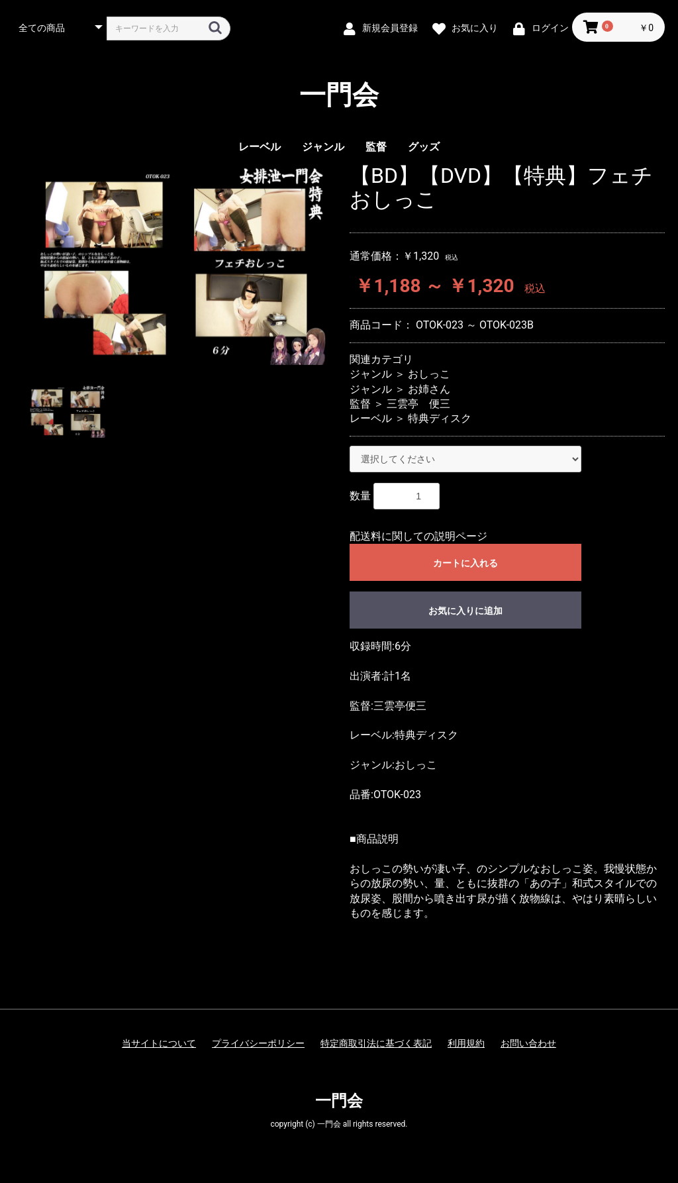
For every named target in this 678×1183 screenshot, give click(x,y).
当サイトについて (159, 1043)
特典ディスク (439, 418)
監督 (376, 146)
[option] (176, 264)
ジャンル (323, 146)
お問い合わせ (528, 1043)
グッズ (424, 146)
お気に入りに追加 (465, 610)
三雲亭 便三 (418, 403)
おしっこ (429, 374)
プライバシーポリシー (258, 1043)
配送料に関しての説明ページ (418, 536)
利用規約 (466, 1043)
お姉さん (429, 389)
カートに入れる (465, 563)
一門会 (339, 95)
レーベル (259, 146)
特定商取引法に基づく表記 (376, 1043)
